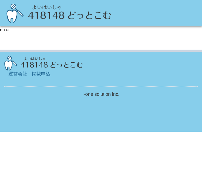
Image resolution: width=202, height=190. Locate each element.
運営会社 (17, 74)
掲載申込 (41, 74)
